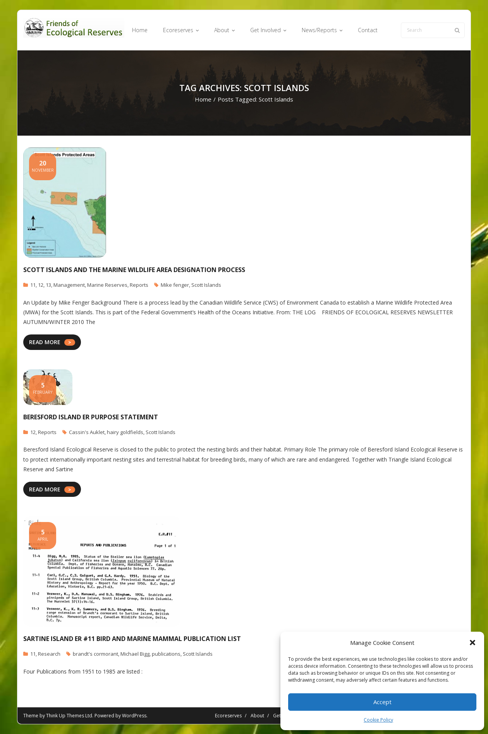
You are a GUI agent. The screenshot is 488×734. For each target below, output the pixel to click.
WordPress (134, 715)
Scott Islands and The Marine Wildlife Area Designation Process (134, 269)
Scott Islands (206, 284)
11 (33, 284)
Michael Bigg (134, 653)
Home (203, 99)
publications (166, 653)
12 (40, 284)
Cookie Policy (378, 720)
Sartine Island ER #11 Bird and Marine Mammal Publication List (132, 638)
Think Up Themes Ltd (69, 715)
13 (48, 284)
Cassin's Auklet (87, 432)
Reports (139, 284)
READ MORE (44, 342)
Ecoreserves (228, 715)
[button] (472, 642)
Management (69, 284)
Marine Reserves (107, 284)
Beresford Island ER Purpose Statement (90, 417)
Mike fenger (175, 284)
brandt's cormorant (95, 653)
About (257, 715)
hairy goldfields (125, 432)
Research (49, 653)
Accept (382, 702)
